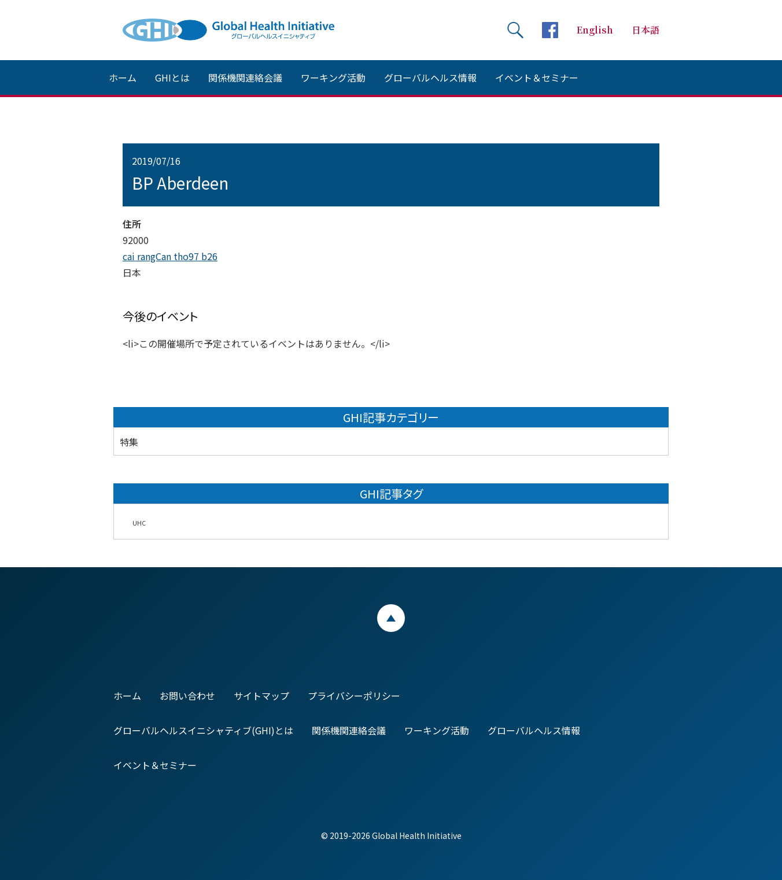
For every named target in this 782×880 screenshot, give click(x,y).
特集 (129, 442)
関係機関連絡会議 (245, 77)
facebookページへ (550, 30)
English (595, 29)
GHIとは (172, 77)
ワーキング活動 (333, 77)
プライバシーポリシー (354, 695)
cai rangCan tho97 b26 (170, 256)
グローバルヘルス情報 (430, 77)
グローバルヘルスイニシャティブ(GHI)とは (203, 730)
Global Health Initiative (238, 30)
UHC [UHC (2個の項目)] (139, 523)
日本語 (645, 29)
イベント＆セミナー (536, 77)
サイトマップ (261, 695)
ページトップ (391, 618)
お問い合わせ (187, 695)
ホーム (123, 77)
